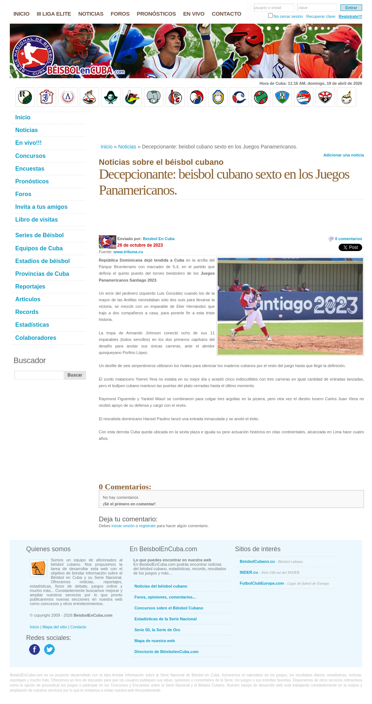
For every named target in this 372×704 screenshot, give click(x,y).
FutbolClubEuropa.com (284, 583)
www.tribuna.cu (128, 252)
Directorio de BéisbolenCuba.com (166, 651)
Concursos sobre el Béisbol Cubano (168, 608)
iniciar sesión (123, 526)
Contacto (78, 627)
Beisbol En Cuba (158, 238)
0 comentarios (348, 238)
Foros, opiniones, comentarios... (165, 597)
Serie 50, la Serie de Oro (157, 630)
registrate (147, 526)
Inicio (107, 147)
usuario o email (267, 7)
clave (303, 7)
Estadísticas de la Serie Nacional (165, 619)
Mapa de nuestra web (154, 641)
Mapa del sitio (55, 627)
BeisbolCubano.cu (271, 561)
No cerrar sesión (288, 16)
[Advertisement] (231, 125)
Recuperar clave (320, 16)
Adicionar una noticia (343, 155)
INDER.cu (269, 572)
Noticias (127, 147)
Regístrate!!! (350, 16)
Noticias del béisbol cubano (160, 586)
